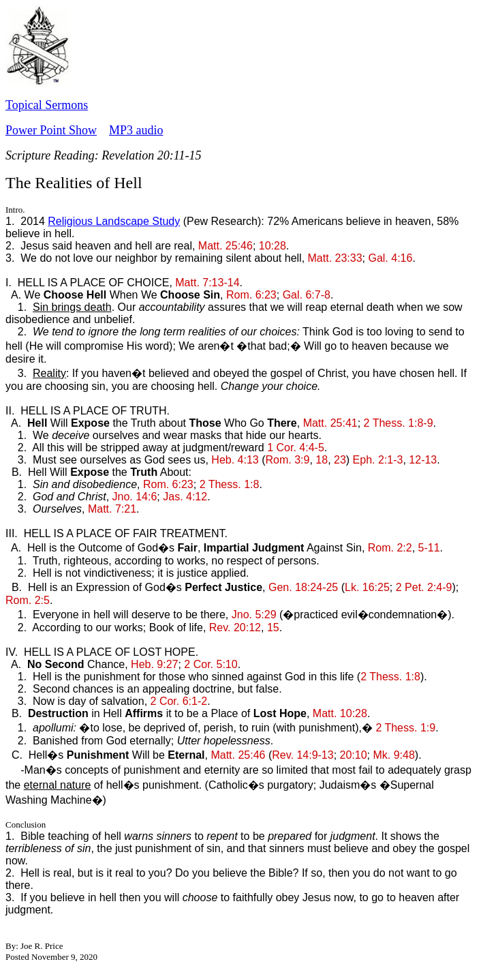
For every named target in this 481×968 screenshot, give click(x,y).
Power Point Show (51, 130)
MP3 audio (136, 130)
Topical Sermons (46, 105)
